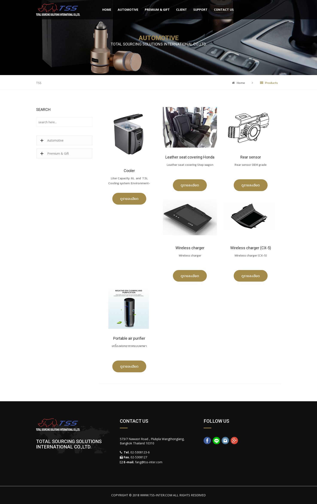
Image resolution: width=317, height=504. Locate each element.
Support (200, 10)
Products (269, 83)
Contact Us (224, 10)
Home (106, 10)
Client (181, 10)
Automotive (128, 10)
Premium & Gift (157, 10)
